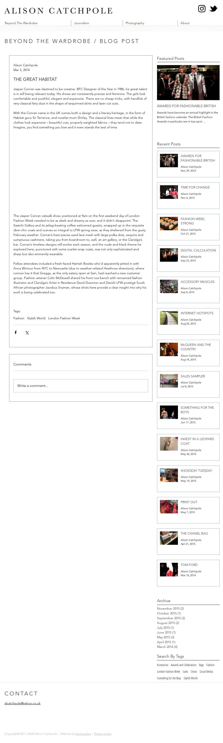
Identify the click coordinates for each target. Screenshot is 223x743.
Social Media (206, 671)
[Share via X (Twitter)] (27, 332)
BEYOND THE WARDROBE (48, 41)
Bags (201, 665)
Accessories (162, 665)
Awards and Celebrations (183, 665)
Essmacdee (83, 733)
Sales (185, 671)
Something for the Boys (169, 678)
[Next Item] (212, 82)
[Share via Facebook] (15, 332)
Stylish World (36, 318)
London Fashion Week (64, 318)
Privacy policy (103, 733)
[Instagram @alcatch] (201, 8)
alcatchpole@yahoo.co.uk (23, 703)
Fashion (18, 318)
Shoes (194, 671)
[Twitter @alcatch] (213, 8)
